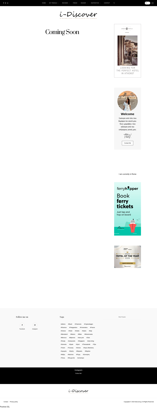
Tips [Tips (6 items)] (95, 344)
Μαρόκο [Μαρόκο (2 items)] (88, 351)
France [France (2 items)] (93, 327)
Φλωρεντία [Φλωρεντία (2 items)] (71, 358)
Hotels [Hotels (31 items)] (77, 331)
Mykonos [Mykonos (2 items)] (72, 337)
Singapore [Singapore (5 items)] (82, 341)
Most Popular (122, 317)
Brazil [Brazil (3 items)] (70, 324)
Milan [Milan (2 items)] (80, 334)
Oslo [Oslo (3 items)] (88, 337)
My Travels (53, 3)
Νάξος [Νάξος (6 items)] (63, 354)
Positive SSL (5, 406)
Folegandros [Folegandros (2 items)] (73, 327)
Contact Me (127, 143)
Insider (83, 3)
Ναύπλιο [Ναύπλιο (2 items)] (70, 354)
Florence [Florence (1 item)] (64, 327)
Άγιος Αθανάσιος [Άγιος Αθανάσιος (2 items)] (89, 348)
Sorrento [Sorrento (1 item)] (64, 344)
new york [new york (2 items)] (81, 337)
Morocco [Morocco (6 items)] (64, 337)
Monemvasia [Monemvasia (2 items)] (89, 334)
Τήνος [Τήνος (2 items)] (63, 358)
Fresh (75, 3)
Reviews (65, 3)
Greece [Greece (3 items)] (63, 331)
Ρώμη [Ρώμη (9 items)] (78, 354)
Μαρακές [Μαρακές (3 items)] (79, 351)
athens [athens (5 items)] (63, 324)
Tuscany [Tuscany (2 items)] (70, 348)
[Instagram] (5, 3)
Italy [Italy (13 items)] (91, 331)
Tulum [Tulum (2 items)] (63, 348)
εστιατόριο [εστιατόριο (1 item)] (81, 358)
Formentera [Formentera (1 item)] (84, 327)
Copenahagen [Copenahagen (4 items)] (89, 324)
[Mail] (7, 3)
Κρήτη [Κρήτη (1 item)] (72, 351)
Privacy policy (14, 402)
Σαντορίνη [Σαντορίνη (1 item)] (87, 354)
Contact (107, 3)
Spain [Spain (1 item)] (71, 344)
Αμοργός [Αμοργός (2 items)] (64, 351)
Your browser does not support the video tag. (130, 289)
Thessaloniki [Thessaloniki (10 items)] (86, 344)
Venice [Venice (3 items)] (79, 348)
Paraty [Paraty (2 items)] (63, 341)
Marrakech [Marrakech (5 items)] (64, 334)
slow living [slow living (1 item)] (91, 341)
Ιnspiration (95, 3)
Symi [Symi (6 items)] (78, 344)
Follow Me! (78, 373)
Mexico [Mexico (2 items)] (73, 334)
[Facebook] (3, 3)
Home (44, 3)
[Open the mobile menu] (152, 3)
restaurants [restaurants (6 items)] (72, 341)
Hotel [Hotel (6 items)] (70, 331)
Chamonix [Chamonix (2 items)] (78, 324)
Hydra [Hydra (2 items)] (84, 331)
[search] (114, 3)
